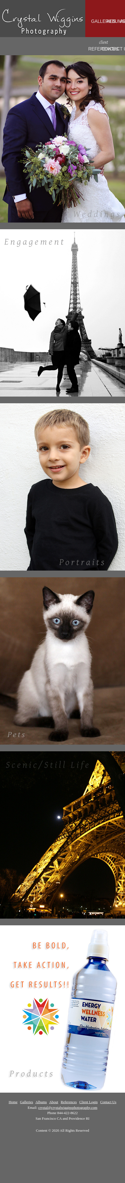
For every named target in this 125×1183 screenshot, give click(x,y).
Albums (41, 1102)
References (69, 1102)
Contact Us (108, 1102)
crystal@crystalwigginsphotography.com (67, 1107)
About (53, 1102)
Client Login (88, 1102)
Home (13, 1102)
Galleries (26, 1102)
